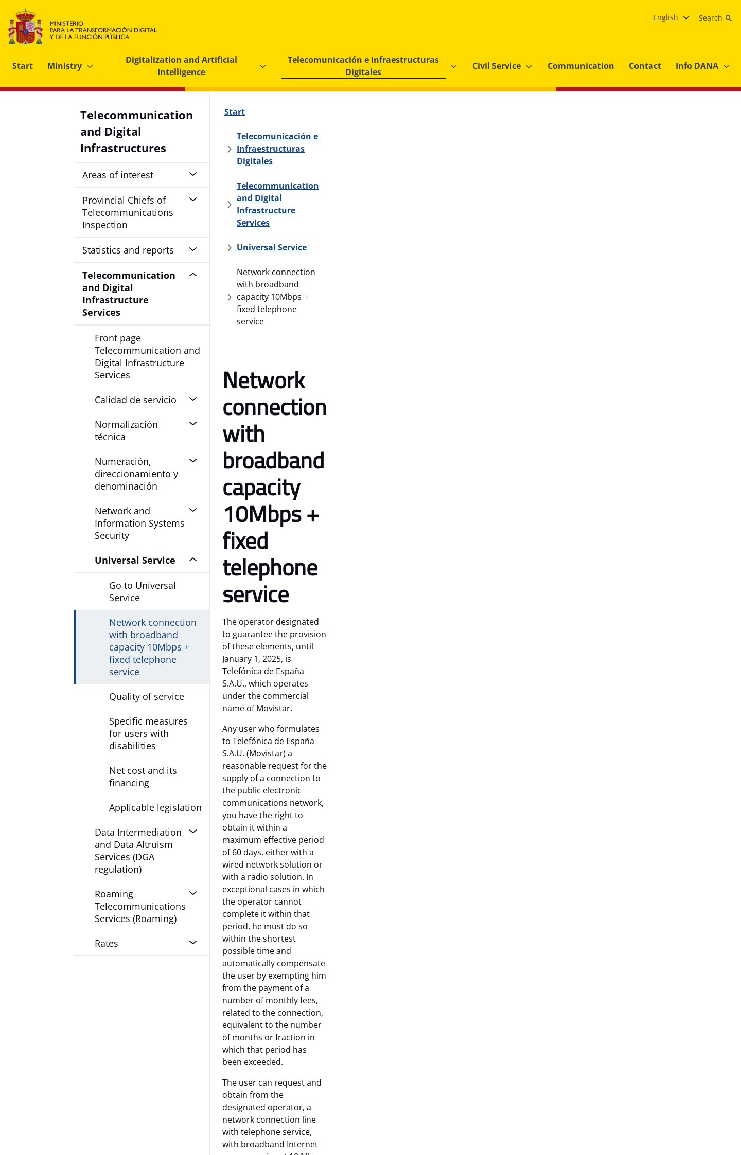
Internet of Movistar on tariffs (279, 492)
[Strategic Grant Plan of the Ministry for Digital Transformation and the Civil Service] (445, 1098)
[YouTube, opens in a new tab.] (681, 1098)
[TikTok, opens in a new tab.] (722, 1098)
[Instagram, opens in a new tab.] (640, 1098)
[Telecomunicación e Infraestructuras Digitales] (354, 111)
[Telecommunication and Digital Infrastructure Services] (349, 136)
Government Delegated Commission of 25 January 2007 (387, 447)
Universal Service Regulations (546, 434)
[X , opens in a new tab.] (661, 1098)
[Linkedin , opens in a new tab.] (702, 1098)
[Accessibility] (240, 1098)
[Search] (716, 18)
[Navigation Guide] (41, 1098)
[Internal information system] (326, 1098)
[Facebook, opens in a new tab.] (619, 1098)
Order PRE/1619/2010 (590, 447)
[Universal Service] (511, 136)
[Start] (234, 111)
